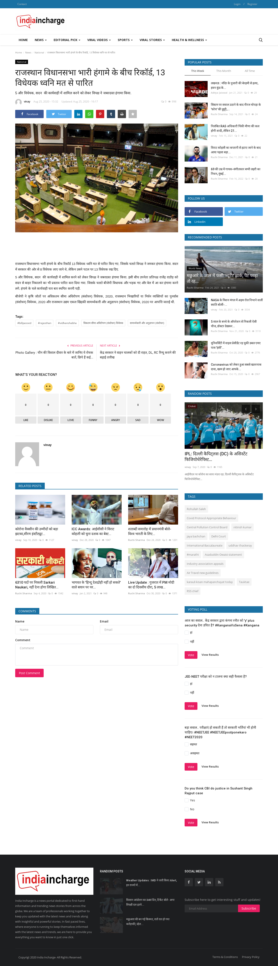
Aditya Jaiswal (219, 92)
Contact (22, 4)
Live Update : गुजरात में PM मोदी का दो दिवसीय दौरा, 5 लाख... (151, 584)
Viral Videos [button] (99, 40)
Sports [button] (125, 40)
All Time (250, 71)
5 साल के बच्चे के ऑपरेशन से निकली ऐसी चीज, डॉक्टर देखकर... (234, 324)
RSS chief (192, 591)
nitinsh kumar (242, 527)
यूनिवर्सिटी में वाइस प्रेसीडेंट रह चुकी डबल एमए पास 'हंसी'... (236, 345)
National (39, 52)
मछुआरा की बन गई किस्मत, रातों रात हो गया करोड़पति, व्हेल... (147, 922)
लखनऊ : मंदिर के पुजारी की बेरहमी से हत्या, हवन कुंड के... (234, 85)
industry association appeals (205, 564)
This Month (223, 71)
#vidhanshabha (67, 323)
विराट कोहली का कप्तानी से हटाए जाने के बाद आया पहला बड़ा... (236, 150)
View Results (210, 655)
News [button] (41, 40)
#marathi (193, 554)
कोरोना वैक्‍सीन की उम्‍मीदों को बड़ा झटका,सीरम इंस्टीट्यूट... (36, 531)
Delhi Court (218, 536)
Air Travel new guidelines (202, 573)
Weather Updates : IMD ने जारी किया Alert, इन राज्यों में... (151, 883)
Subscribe (249, 908)
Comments (27, 611)
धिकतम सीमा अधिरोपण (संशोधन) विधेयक (103, 323)
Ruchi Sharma (136, 540)
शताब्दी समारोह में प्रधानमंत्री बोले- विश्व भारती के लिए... (149, 531)
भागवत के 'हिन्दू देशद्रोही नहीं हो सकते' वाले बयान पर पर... (96, 584)
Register (252, 4)
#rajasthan (44, 323)
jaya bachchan (196, 536)
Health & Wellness (189, 40)
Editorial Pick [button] (67, 40)
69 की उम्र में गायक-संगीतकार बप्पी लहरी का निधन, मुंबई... (235, 171)
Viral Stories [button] (152, 40)
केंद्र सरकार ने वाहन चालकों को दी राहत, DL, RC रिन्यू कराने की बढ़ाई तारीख (138, 355)
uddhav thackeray (240, 545)
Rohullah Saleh (196, 509)
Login (237, 4)
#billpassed (24, 323)
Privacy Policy (251, 957)
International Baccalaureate (204, 545)
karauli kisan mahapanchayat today (210, 582)
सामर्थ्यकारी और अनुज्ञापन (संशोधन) (147, 323)
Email (104, 621)
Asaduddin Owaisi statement (223, 554)
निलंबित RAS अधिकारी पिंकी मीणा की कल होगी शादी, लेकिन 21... (235, 128)
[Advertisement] (184, 21)
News (28, 52)
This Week (197, 71)
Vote (191, 655)
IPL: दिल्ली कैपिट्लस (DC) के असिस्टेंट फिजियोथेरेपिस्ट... (216, 456)
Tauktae (244, 582)
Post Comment (29, 673)
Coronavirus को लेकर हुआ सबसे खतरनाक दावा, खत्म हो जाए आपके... (236, 367)
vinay (22, 102)
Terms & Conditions (225, 957)
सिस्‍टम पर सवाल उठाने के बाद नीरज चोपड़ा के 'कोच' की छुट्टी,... (236, 107)
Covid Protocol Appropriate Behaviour (211, 518)
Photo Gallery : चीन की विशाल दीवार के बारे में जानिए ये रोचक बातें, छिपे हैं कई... (54, 355)
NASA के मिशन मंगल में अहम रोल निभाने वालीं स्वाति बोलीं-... (237, 302)
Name (19, 621)
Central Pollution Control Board (207, 527)
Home (23, 40)
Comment (22, 640)
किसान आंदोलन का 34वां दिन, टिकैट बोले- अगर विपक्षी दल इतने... (150, 902)
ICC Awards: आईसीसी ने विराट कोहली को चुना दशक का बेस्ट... (93, 531)
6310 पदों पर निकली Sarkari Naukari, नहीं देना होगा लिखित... (36, 584)
